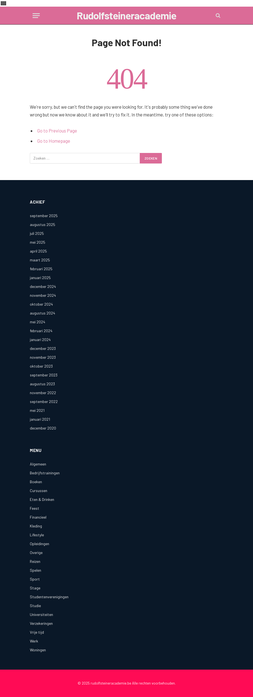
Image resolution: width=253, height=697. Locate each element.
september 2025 (44, 215)
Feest (34, 508)
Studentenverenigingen (49, 596)
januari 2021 (40, 419)
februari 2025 (41, 268)
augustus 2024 (42, 313)
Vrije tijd (37, 632)
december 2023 (43, 348)
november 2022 (43, 392)
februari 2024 (41, 330)
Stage (35, 588)
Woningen (38, 649)
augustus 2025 (42, 224)
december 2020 (43, 428)
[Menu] (36, 15)
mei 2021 (37, 410)
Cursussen (38, 490)
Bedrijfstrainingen (45, 472)
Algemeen (38, 464)
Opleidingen (39, 543)
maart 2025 (40, 260)
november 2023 (43, 357)
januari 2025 (40, 277)
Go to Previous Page (57, 130)
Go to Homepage (53, 141)
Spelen (35, 570)
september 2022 (44, 401)
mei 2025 (37, 242)
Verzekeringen (41, 623)
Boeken (36, 481)
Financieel (38, 517)
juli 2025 (37, 233)
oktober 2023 (41, 366)
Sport (35, 579)
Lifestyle (37, 534)
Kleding (36, 526)
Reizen (35, 561)
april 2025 (38, 251)
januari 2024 (40, 339)
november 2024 (43, 295)
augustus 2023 (42, 383)
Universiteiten (41, 614)
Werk (34, 641)
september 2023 (43, 375)
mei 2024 (37, 321)
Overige (36, 552)
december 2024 (43, 286)
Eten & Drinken (42, 499)
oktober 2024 (41, 304)
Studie (35, 605)
